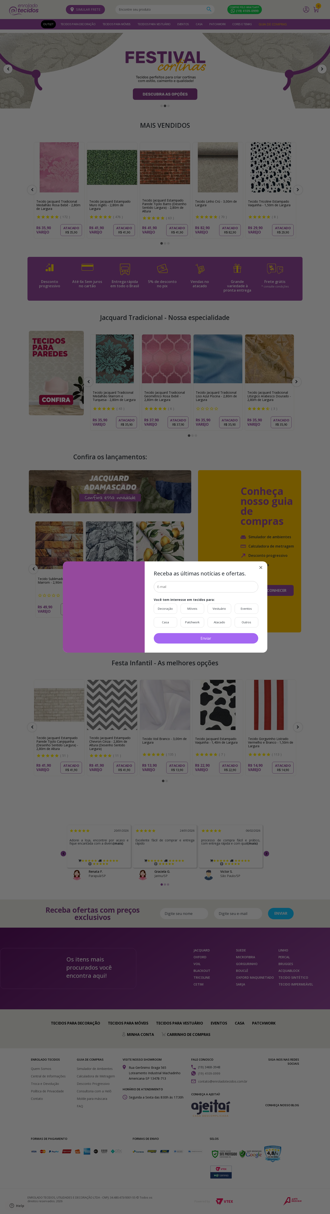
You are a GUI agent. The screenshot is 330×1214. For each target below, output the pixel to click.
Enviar (206, 638)
